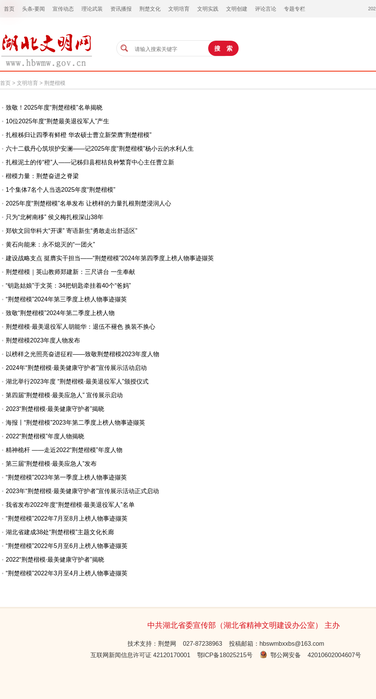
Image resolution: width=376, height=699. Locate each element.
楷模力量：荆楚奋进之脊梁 (42, 176)
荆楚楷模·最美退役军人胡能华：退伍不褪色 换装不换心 (80, 326)
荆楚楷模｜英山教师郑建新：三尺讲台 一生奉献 (70, 272)
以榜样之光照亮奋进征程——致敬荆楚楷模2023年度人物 (82, 354)
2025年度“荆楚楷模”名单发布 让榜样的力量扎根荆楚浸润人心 (88, 203)
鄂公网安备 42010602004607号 (310, 655)
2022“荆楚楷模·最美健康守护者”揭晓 (55, 559)
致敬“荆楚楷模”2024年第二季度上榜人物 (60, 313)
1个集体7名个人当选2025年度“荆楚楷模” (60, 189)
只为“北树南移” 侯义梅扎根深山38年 (55, 217)
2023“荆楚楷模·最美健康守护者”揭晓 (55, 409)
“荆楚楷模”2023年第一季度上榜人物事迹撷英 (66, 477)
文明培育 (27, 83)
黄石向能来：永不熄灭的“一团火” (50, 244)
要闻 (39, 9)
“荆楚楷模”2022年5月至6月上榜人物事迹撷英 (66, 546)
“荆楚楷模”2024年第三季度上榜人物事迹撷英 (66, 299)
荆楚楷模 (54, 83)
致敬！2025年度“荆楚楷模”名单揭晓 (54, 107)
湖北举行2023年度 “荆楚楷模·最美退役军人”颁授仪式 (77, 381)
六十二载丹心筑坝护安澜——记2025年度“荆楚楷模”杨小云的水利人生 (100, 148)
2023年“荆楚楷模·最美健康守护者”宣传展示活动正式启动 (82, 491)
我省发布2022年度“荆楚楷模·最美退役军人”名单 (70, 505)
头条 (27, 9)
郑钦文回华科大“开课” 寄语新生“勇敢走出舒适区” (71, 231)
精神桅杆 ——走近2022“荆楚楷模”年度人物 (64, 450)
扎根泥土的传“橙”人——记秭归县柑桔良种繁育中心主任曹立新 (90, 162)
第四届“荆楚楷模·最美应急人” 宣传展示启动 (64, 395)
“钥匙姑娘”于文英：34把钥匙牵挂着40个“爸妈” (68, 285)
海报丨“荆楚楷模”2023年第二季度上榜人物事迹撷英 (75, 422)
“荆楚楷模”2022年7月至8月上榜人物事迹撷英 (66, 518)
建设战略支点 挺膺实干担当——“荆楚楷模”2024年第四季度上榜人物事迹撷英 (110, 258)
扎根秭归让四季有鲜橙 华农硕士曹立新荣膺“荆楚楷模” (78, 135)
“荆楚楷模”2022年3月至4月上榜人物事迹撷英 (66, 573)
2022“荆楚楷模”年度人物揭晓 (45, 436)
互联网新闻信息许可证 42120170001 (140, 655)
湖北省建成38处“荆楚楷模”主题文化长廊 (60, 532)
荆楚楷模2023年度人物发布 (43, 340)
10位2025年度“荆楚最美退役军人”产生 (57, 121)
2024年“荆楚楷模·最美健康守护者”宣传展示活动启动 (76, 368)
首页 (5, 83)
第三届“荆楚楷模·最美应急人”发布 (51, 463)
